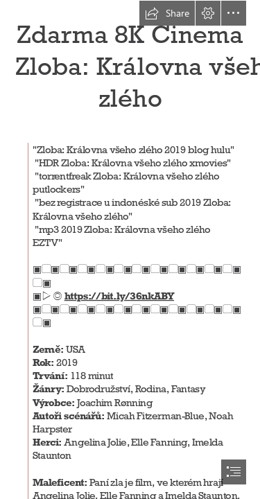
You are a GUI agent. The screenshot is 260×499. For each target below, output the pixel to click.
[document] (130, 249)
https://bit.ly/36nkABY (118, 295)
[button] (167, 13)
